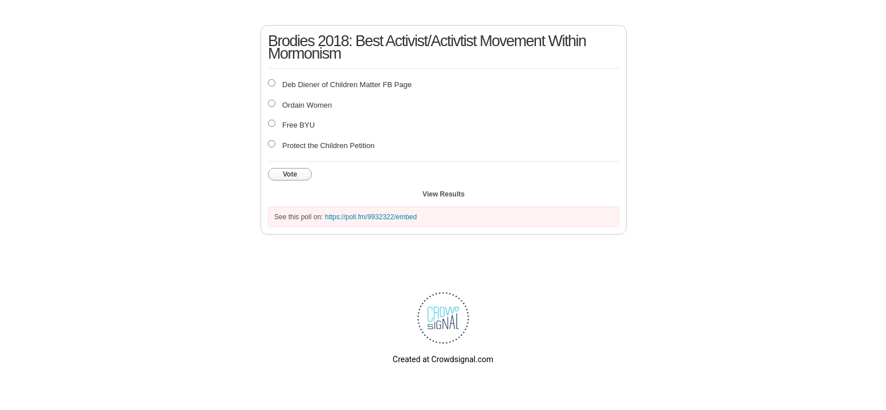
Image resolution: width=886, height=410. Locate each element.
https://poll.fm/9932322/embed (371, 217)
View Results (443, 194)
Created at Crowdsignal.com (443, 359)
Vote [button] (290, 174)
